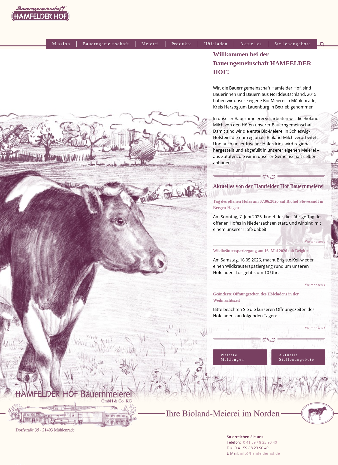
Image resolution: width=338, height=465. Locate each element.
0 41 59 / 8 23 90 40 (260, 442)
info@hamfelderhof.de (260, 453)
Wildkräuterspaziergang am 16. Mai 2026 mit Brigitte (261, 251)
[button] (322, 44)
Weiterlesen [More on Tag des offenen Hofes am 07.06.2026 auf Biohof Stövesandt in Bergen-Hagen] (314, 241)
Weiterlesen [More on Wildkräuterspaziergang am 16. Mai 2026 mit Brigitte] (314, 285)
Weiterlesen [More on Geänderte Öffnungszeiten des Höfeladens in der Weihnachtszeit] (314, 328)
